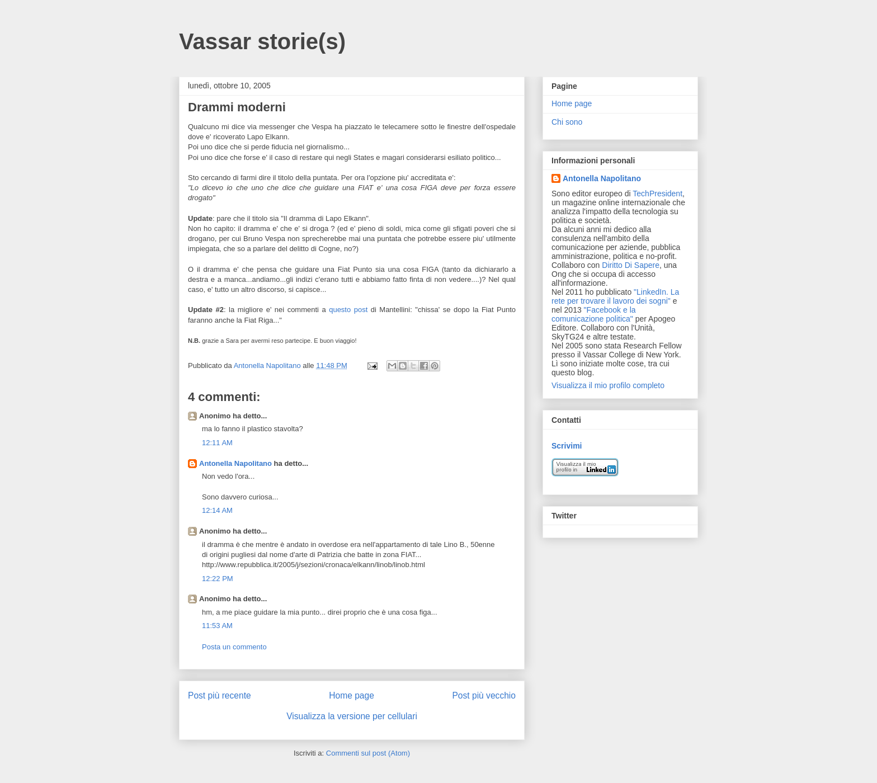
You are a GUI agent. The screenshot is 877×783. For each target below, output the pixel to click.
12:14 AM (217, 510)
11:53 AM (217, 625)
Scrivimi (566, 445)
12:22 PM (217, 578)
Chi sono (566, 121)
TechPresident (657, 193)
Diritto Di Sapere (630, 265)
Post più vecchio (484, 695)
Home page (351, 695)
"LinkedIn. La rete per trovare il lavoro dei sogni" (615, 296)
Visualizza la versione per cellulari (351, 716)
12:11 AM (217, 442)
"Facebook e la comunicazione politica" (593, 314)
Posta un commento (234, 647)
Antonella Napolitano (235, 463)
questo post (348, 309)
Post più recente (219, 695)
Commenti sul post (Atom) (368, 753)
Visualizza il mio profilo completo (607, 385)
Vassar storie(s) (262, 41)
